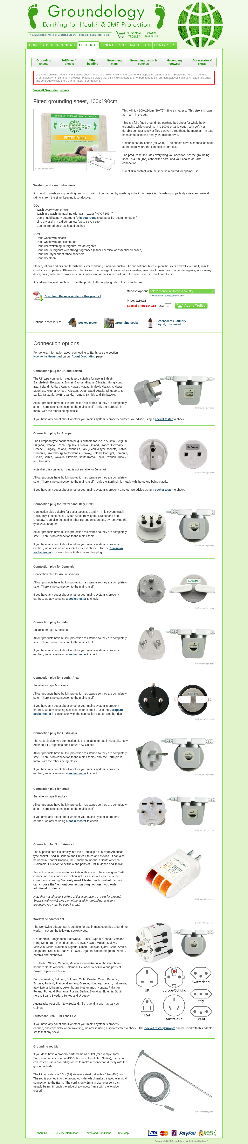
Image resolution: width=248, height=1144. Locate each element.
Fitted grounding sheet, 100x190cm (75, 101)
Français (51, 35)
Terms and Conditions (98, 1133)
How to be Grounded (47, 356)
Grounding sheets (43, 62)
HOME (34, 45)
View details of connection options (167, 295)
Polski (106, 35)
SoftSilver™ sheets (69, 62)
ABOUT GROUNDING (58, 45)
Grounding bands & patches (143, 62)
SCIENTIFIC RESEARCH (120, 45)
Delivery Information (66, 1133)
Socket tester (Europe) (159, 1028)
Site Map (123, 1133)
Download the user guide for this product (72, 296)
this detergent (86, 217)
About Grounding (83, 356)
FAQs (147, 45)
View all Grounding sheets (51, 90)
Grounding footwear (174, 62)
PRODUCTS (88, 45)
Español (72, 35)
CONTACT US (164, 45)
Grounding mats (114, 62)
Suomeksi (95, 35)
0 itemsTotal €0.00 (151, 34)
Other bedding (92, 62)
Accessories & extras (202, 62)
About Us (41, 1133)
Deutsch (62, 35)
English (40, 35)
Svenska (83, 35)
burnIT (205, 1141)
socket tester (164, 419)
